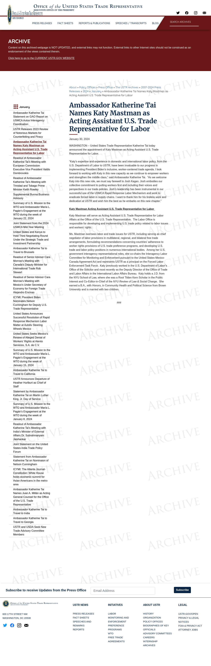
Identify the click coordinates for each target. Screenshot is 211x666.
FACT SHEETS (65, 23)
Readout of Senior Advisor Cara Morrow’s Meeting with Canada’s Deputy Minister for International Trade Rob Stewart (31, 265)
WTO (110, 633)
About (72, 87)
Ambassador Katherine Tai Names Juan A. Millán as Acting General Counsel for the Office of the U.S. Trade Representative (31, 497)
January (96, 91)
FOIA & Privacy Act (190, 625)
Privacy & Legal (188, 618)
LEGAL (182, 605)
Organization (152, 618)
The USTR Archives (126, 87)
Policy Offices (87, 87)
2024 (86, 91)
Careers (149, 637)
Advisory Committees (157, 633)
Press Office (105, 87)
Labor (112, 614)
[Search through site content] (184, 22)
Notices (183, 622)
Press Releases (83, 614)
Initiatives (115, 605)
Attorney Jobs (188, 629)
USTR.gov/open (188, 614)
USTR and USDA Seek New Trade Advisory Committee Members (29, 531)
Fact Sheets (81, 618)
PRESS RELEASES (42, 23)
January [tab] (21, 107)
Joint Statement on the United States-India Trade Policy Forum (30, 448)
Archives (149, 645)
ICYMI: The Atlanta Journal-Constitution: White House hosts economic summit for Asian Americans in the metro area (30, 477)
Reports (78, 629)
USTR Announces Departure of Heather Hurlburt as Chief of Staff (31, 383)
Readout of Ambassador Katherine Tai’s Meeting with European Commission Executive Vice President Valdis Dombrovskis (31, 166)
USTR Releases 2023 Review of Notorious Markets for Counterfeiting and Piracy (30, 133)
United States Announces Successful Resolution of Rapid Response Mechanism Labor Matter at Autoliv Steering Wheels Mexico (31, 321)
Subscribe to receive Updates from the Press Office (46, 590)
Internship (150, 641)
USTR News (81, 605)
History (148, 614)
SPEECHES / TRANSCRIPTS (131, 23)
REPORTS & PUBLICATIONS (94, 23)
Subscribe (182, 590)
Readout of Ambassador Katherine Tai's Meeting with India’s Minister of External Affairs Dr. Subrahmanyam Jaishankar (29, 432)
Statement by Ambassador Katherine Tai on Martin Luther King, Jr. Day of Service (30, 395)
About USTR (151, 605)
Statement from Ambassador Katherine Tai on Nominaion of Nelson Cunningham (30, 460)
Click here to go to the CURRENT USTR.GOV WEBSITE (41, 58)
